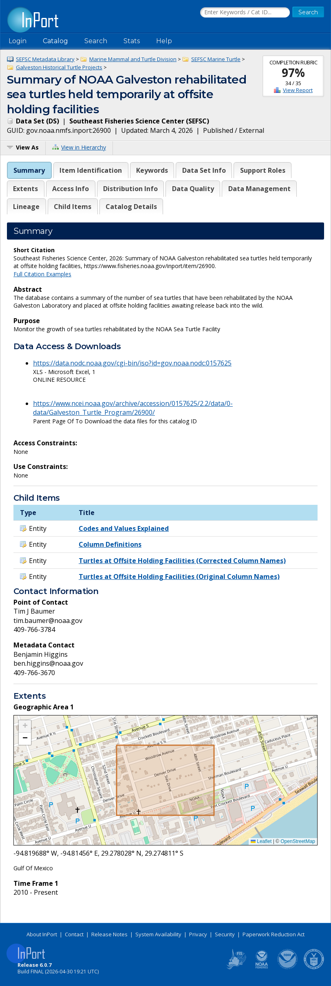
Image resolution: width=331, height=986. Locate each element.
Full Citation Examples (42, 274)
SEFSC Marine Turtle (216, 59)
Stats (132, 41)
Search (95, 41)
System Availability (158, 934)
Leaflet (261, 841)
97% (293, 72)
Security (225, 934)
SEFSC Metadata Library (45, 59)
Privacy (198, 934)
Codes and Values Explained (124, 528)
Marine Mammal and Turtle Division (133, 59)
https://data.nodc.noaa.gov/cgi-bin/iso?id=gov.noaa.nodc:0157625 (132, 363)
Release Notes (109, 934)
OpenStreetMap (297, 841)
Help (164, 41)
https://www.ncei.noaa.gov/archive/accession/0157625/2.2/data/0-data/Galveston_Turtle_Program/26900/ (133, 408)
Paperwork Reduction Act (274, 934)
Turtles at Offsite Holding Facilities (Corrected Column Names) (182, 560)
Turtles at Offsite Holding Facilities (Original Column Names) (179, 576)
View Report (298, 90)
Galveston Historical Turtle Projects (59, 67)
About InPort (41, 934)
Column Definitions (110, 544)
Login (17, 41)
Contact (74, 934)
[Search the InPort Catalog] (245, 12)
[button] (25, 726)
